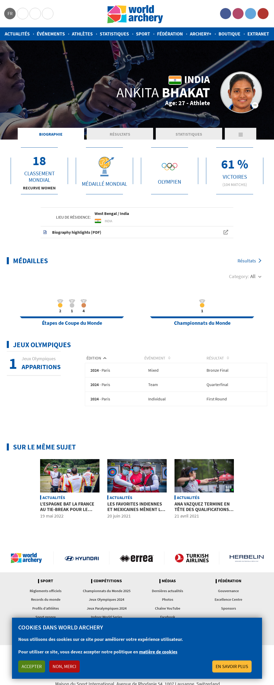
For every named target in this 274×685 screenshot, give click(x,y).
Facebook (225, 13)
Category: (239, 276)
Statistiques (114, 34)
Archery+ (200, 34)
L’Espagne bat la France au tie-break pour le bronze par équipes (67, 509)
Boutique (229, 34)
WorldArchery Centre (47, 13)
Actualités (17, 34)
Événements (51, 34)
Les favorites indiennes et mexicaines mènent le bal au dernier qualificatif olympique (135, 512)
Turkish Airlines (192, 557)
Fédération (170, 34)
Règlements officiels (45, 590)
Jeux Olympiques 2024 (106, 599)
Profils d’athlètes (45, 608)
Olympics (22, 13)
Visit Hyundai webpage (82, 557)
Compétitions (108, 581)
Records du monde (45, 599)
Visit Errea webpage (137, 557)
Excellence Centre (228, 599)
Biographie (51, 134)
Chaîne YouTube (167, 608)
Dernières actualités (167, 590)
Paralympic (35, 13)
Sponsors (228, 608)
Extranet (258, 34)
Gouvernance (228, 590)
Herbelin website (247, 557)
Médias (169, 581)
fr (10, 13)
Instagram (238, 13)
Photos (167, 599)
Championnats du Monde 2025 (106, 590)
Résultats (120, 134)
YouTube (263, 13)
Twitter (250, 13)
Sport (143, 34)
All (253, 276)
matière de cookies (158, 652)
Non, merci (64, 666)
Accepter (32, 666)
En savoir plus (232, 666)
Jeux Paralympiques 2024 (107, 608)
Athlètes (82, 34)
